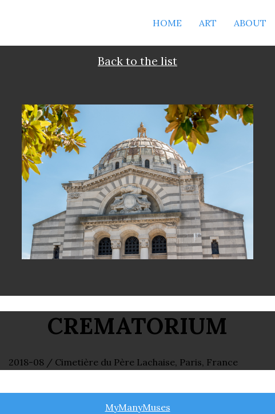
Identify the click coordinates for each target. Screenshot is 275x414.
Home (167, 23)
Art (208, 23)
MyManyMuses (137, 407)
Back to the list (137, 61)
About (250, 23)
